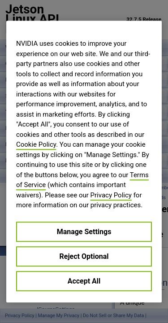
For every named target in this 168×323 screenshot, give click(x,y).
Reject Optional (84, 256)
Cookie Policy (36, 144)
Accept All (84, 281)
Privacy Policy (111, 195)
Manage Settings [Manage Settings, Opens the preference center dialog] (84, 231)
